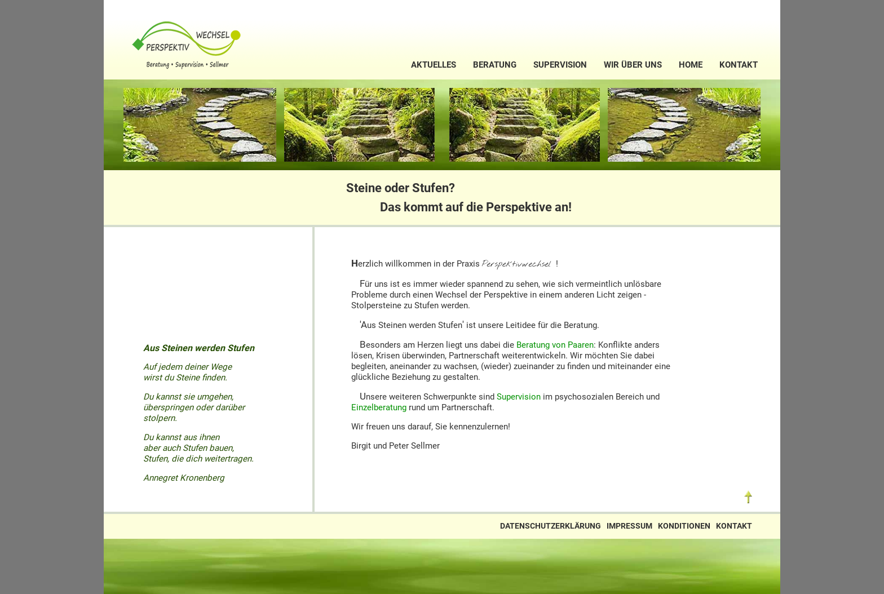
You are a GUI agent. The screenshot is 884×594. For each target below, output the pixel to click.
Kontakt (738, 65)
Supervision (560, 65)
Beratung (494, 65)
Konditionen (684, 526)
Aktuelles (433, 65)
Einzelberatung (378, 407)
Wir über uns (633, 65)
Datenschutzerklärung (550, 526)
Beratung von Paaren (555, 345)
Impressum (629, 526)
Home (690, 65)
